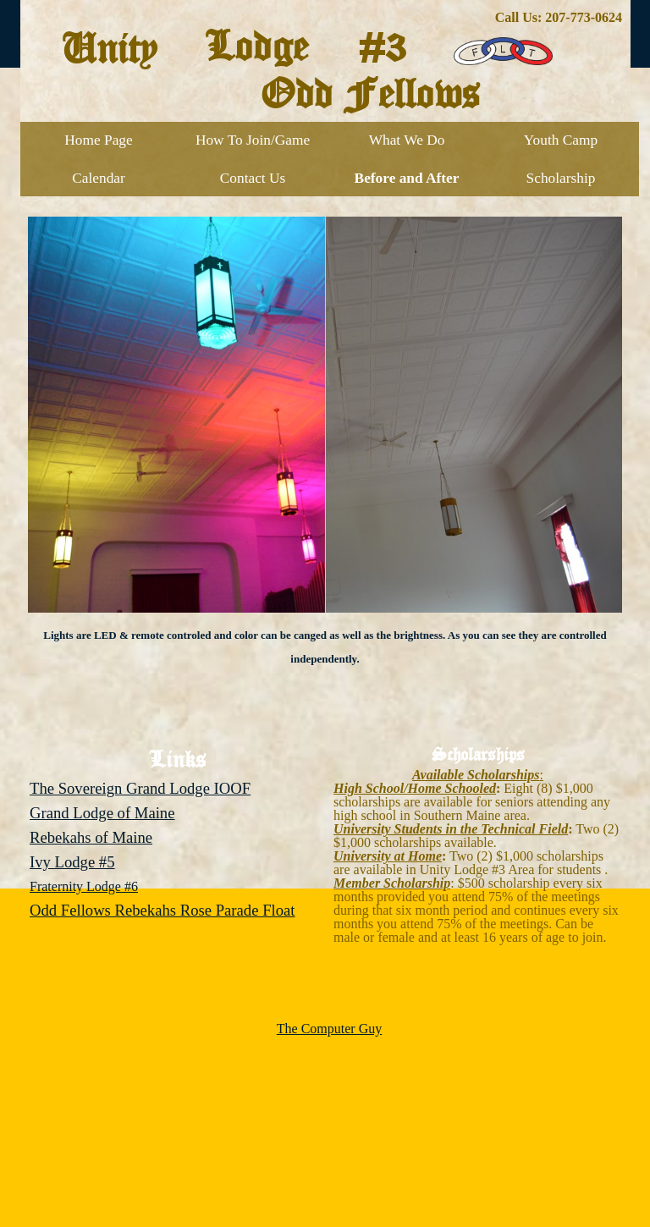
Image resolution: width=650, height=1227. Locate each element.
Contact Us (253, 178)
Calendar (98, 178)
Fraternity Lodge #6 (84, 886)
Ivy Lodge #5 (72, 862)
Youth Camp (561, 140)
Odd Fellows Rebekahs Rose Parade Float (162, 910)
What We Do (407, 140)
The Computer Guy (329, 1028)
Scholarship (561, 178)
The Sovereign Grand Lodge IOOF (140, 788)
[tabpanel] (326, 18)
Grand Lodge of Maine (102, 813)
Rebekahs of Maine (91, 837)
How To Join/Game (253, 140)
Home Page (98, 140)
